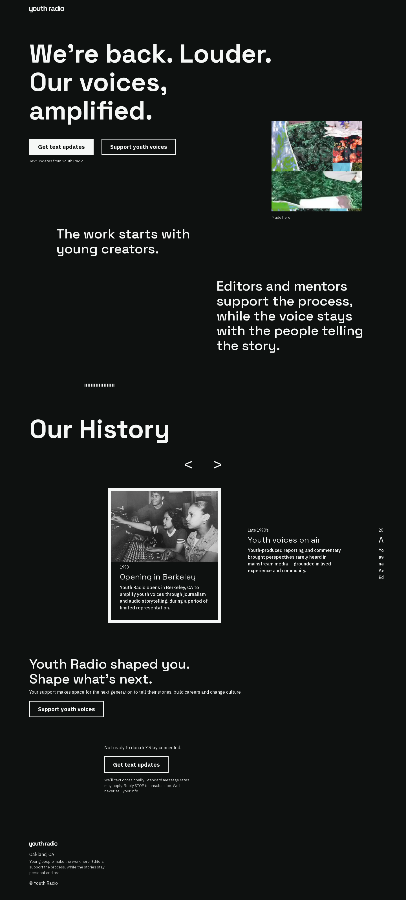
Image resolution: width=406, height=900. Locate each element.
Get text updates (61, 147)
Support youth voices (138, 147)
